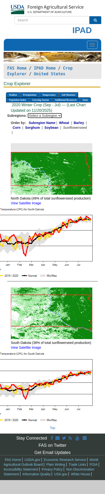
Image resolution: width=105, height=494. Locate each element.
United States (49, 73)
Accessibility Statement (21, 469)
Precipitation (29, 95)
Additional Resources (66, 100)
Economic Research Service (65, 460)
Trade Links (77, 464)
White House (80, 474)
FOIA (94, 464)
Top (52, 428)
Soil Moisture (68, 95)
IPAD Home (45, 68)
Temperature (49, 95)
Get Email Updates (52, 452)
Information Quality (37, 474)
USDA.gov (32, 460)
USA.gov (60, 474)
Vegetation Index (17, 100)
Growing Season (40, 100)
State (85, 100)
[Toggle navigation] (92, 45)
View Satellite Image (26, 203)
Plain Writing (55, 464)
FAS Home (17, 68)
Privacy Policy (52, 469)
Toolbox (13, 95)
